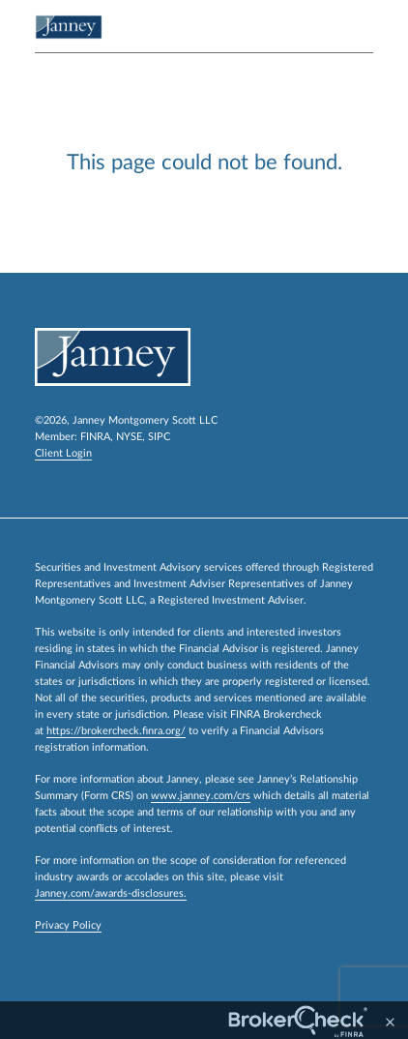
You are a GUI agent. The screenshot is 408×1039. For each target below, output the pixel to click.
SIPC (159, 436)
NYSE (129, 436)
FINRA (95, 436)
